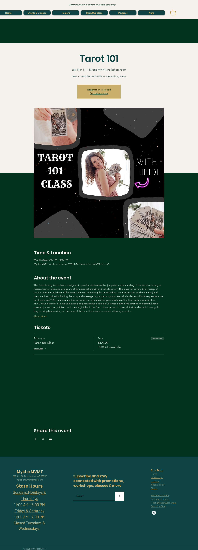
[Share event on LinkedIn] (50, 439)
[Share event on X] (42, 439)
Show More (40, 316)
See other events (99, 93)
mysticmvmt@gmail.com (30, 479)
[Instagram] (154, 513)
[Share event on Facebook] (35, 439)
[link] (173, 13)
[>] (119, 496)
